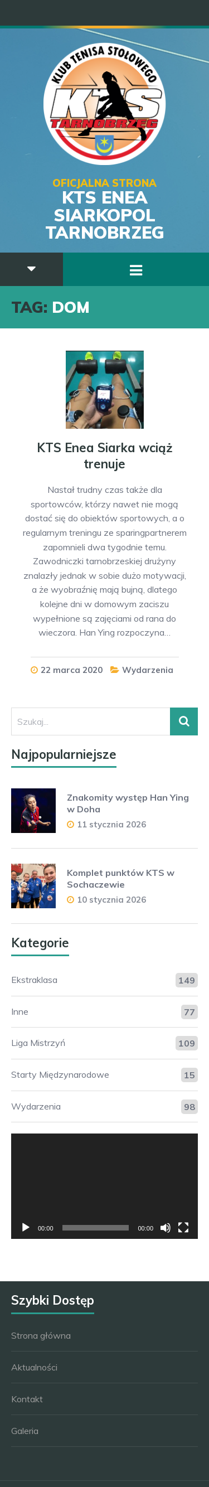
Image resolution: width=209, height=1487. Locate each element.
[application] (104, 1186)
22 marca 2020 (72, 670)
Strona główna (41, 1335)
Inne (19, 1011)
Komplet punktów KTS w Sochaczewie (120, 878)
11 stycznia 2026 (111, 824)
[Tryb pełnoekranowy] (183, 1227)
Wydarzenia (147, 670)
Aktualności (34, 1367)
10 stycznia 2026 (111, 899)
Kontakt (27, 1398)
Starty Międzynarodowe (60, 1074)
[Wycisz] (165, 1227)
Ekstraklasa (34, 979)
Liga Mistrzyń (38, 1042)
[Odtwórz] (25, 1227)
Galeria (24, 1430)
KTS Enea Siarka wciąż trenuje (105, 456)
